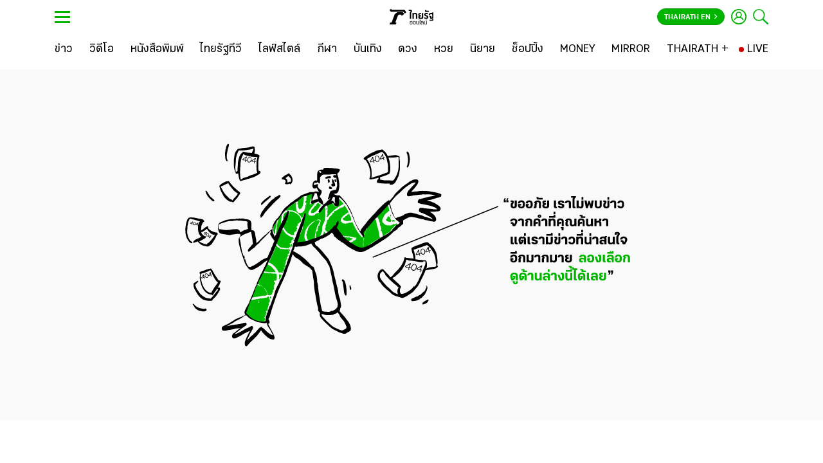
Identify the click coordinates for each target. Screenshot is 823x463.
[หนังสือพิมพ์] (157, 49)
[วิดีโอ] (101, 49)
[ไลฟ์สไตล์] (279, 49)
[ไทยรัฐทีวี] (221, 49)
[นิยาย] (482, 49)
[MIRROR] (630, 49)
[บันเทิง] (368, 49)
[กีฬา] (327, 49)
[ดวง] (407, 49)
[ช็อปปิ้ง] (527, 49)
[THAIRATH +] (697, 49)
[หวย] (443, 49)
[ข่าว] (64, 49)
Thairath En (691, 17)
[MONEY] (577, 49)
